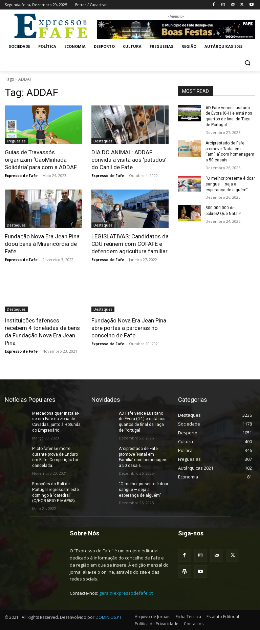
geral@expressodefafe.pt (126, 593)
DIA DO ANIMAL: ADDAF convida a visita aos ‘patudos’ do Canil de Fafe (128, 160)
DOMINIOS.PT (108, 617)
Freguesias (16, 141)
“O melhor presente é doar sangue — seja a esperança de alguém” (230, 184)
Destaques (102, 141)
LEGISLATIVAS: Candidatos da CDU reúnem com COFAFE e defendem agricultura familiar (130, 244)
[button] (247, 63)
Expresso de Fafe (21, 175)
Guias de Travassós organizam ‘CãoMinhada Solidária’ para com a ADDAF (41, 160)
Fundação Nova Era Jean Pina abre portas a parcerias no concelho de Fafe (128, 328)
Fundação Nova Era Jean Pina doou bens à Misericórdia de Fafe (42, 244)
